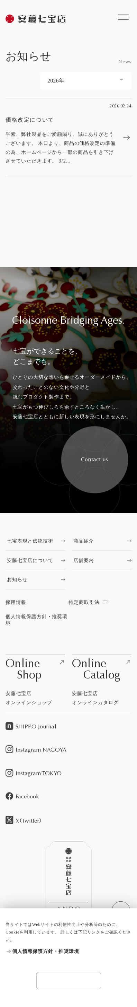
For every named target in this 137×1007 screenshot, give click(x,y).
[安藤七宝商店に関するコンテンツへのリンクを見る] (123, 17)
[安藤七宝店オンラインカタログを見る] (101, 681)
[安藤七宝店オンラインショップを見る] (35, 681)
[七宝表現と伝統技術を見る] (35, 540)
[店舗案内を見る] (101, 560)
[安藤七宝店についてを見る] (35, 560)
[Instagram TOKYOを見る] (68, 773)
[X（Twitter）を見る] (68, 820)
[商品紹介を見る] (101, 540)
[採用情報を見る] (37, 602)
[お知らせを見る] (35, 579)
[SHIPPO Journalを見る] (68, 726)
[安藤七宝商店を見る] (36, 20)
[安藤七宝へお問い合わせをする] (94, 459)
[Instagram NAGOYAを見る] (68, 750)
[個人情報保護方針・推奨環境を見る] (68, 951)
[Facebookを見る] (68, 796)
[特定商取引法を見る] (99, 602)
